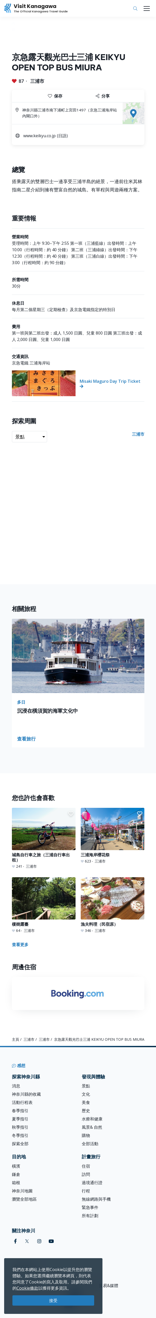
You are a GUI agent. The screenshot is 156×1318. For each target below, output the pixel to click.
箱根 (16, 1182)
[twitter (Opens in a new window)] (27, 1241)
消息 (16, 1086)
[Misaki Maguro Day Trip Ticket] (78, 383)
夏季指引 (20, 1119)
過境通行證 (92, 1182)
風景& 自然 (92, 1127)
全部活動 (90, 1143)
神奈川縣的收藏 (26, 1094)
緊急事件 (90, 1207)
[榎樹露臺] (44, 905)
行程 (86, 1191)
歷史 (86, 1110)
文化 (86, 1094)
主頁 (15, 1039)
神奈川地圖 (22, 1191)
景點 (86, 1086)
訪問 (86, 1174)
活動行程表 (22, 1102)
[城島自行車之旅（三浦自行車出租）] (44, 838)
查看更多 (20, 944)
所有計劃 (90, 1215)
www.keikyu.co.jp (39, 136)
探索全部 (20, 1143)
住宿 (86, 1166)
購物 (86, 1135)
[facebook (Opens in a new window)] (15, 1241)
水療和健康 (92, 1119)
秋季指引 (20, 1127)
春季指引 (20, 1110)
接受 (53, 1300)
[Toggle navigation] (147, 8)
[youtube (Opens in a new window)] (51, 1241)
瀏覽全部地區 (24, 1199)
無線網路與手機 (96, 1199)
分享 (103, 96)
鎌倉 (16, 1174)
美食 (86, 1102)
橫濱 (16, 1166)
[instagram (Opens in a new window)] (39, 1241)
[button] (70, 814)
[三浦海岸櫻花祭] (112, 836)
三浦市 (37, 81)
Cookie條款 (27, 1288)
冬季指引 (20, 1135)
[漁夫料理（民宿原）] (112, 905)
